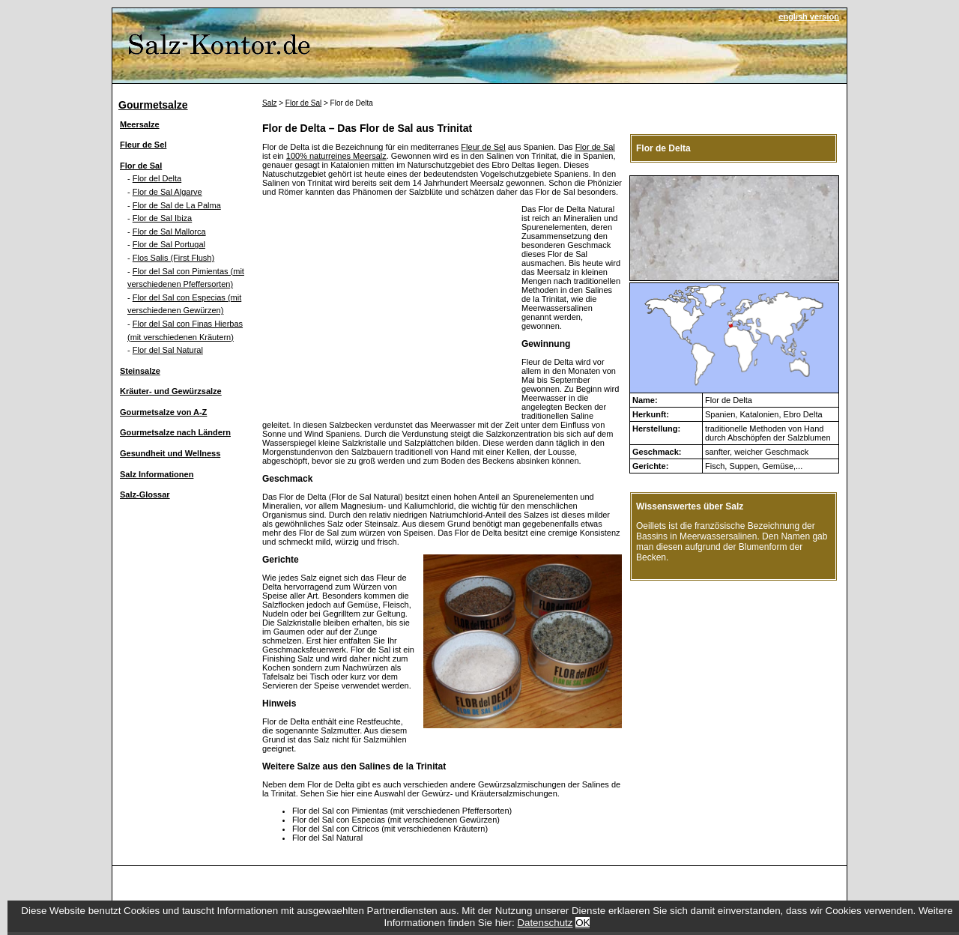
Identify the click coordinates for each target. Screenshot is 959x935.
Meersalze (140, 124)
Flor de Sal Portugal (169, 244)
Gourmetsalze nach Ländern (175, 432)
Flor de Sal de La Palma (177, 205)
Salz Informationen (156, 474)
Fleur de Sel (143, 144)
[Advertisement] (388, 309)
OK (582, 922)
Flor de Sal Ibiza (162, 218)
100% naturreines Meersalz (336, 155)
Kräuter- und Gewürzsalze (171, 391)
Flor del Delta (157, 178)
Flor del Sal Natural (168, 349)
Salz (269, 103)
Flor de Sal (141, 165)
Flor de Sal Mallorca (169, 231)
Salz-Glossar (145, 494)
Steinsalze (140, 370)
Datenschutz (544, 922)
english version (808, 16)
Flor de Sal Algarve (167, 191)
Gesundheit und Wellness (170, 453)
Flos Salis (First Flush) (173, 257)
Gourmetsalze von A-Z (163, 412)
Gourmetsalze (153, 105)
